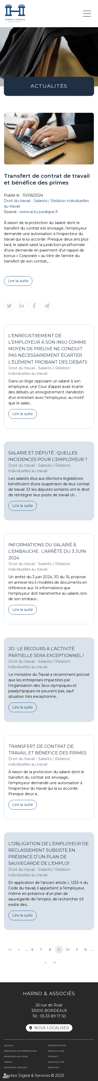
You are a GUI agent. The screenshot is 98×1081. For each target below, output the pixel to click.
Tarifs (8, 1062)
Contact (53, 1056)
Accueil (9, 1045)
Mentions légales (15, 1067)
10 (68, 949)
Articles (53, 1067)
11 (77, 949)
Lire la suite (18, 280)
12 (85, 949)
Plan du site (56, 1062)
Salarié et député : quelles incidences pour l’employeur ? (47, 456)
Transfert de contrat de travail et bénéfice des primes (47, 749)
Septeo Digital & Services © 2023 (34, 1075)
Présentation (57, 1045)
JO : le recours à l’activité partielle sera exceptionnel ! (46, 652)
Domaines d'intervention (20, 1051)
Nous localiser (51, 1028)
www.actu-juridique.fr (39, 211)
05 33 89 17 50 (53, 1016)
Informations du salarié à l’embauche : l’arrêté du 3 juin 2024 (47, 551)
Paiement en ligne (16, 1056)
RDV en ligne (56, 1051)
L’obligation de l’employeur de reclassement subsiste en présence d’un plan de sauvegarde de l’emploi (48, 853)
